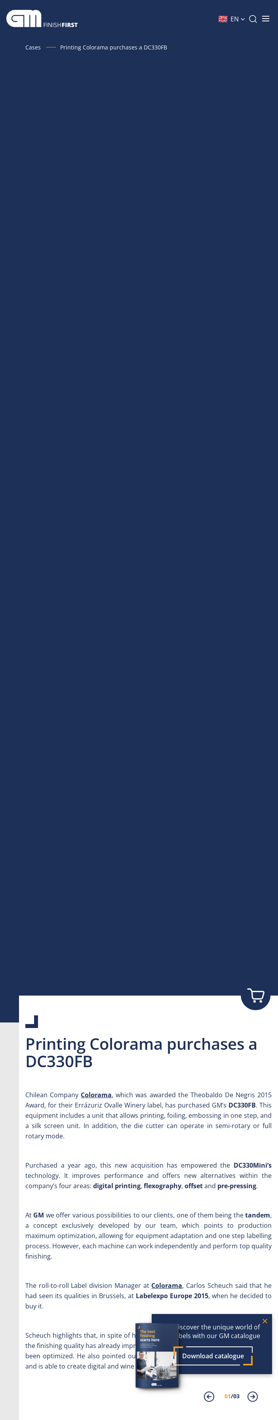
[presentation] (214, 1397)
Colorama (96, 1095)
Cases (33, 47)
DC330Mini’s (253, 1165)
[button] (232, 19)
